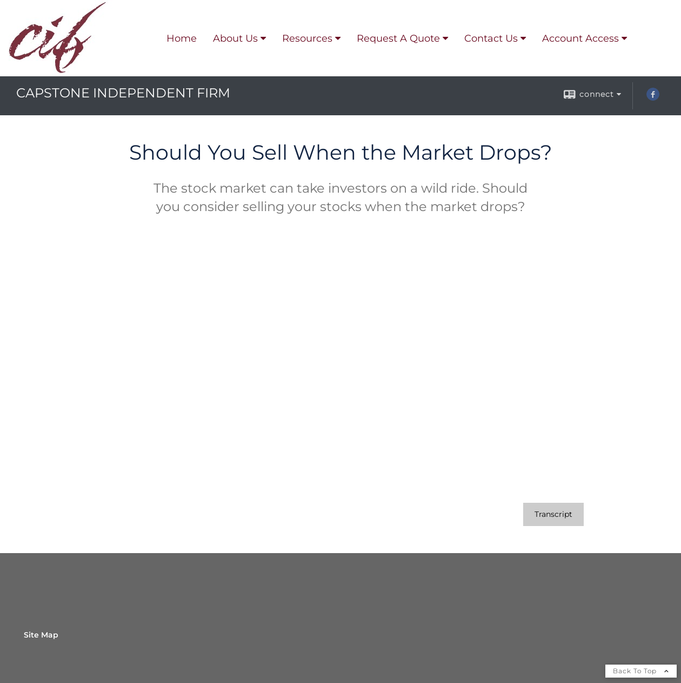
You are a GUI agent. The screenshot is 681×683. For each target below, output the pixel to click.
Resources (307, 38)
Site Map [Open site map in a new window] (41, 635)
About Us (235, 38)
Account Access (580, 38)
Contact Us (491, 38)
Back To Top (641, 671)
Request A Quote (398, 38)
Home (181, 38)
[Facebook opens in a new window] (652, 98)
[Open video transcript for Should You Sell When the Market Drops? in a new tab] (553, 514)
